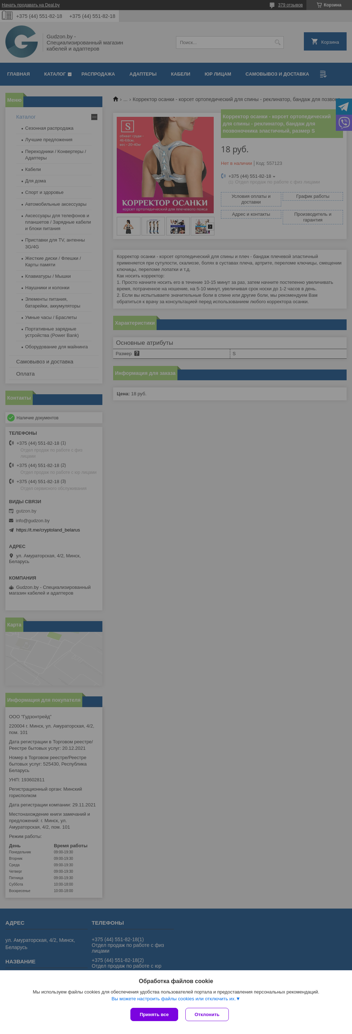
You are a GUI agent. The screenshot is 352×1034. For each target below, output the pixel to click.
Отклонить (207, 1014)
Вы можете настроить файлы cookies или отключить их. (173, 998)
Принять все (154, 1014)
